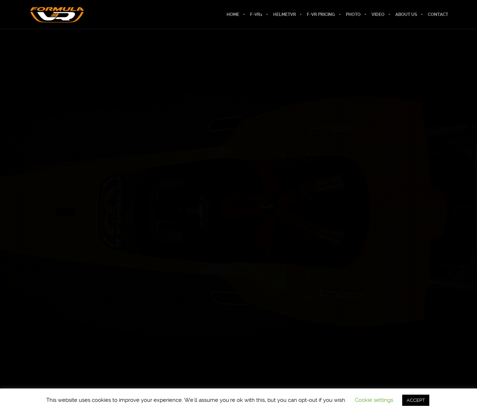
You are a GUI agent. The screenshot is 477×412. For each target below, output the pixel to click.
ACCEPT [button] (416, 400)
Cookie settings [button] (374, 400)
